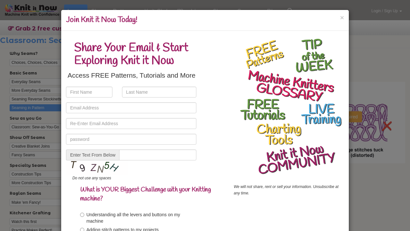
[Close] (342, 17)
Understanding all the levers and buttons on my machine (130, 218)
